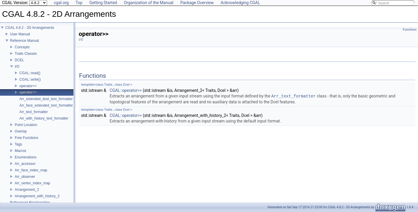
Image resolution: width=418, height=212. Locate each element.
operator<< (28, 90)
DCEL (19, 64)
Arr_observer (25, 181)
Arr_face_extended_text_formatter (46, 109)
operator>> (28, 97)
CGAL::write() (30, 84)
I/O (17, 71)
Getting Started (103, 2)
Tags (18, 148)
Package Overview (197, 2)
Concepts (22, 51)
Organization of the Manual (148, 2)
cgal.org (61, 2)
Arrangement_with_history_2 (37, 200)
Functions (410, 30)
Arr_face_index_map (31, 174)
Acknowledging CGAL (240, 2)
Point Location (26, 129)
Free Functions (26, 142)
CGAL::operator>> (126, 90)
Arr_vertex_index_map (32, 187)
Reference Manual (24, 45)
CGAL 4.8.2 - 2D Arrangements (29, 32)
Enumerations (25, 161)
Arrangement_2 (27, 194)
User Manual (20, 38)
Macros (20, 155)
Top (79, 2)
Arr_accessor (25, 168)
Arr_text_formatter (33, 116)
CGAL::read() (29, 77)
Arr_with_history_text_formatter (43, 122)
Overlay (21, 135)
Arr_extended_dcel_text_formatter (46, 103)
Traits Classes (26, 58)
